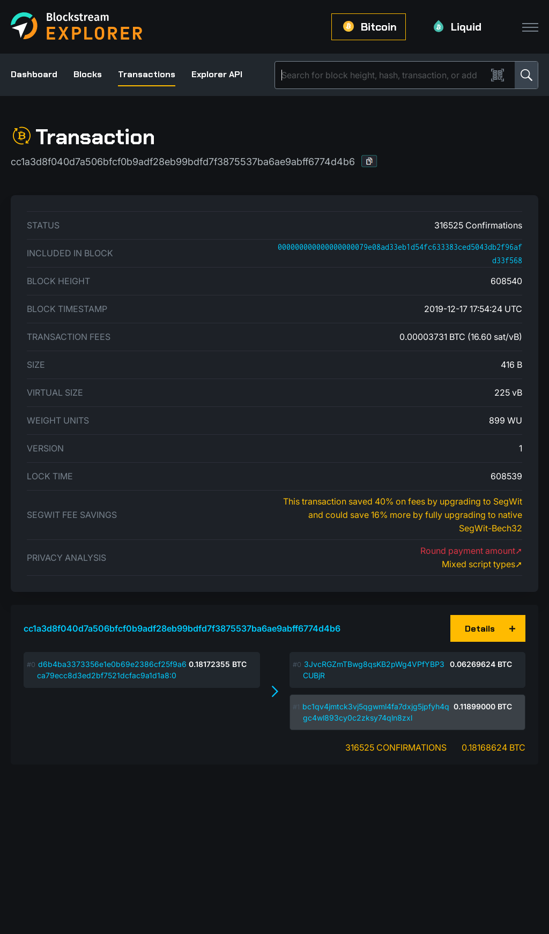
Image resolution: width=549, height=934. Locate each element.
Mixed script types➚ (482, 564)
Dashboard (34, 74)
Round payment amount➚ (471, 550)
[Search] (383, 75)
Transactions (146, 74)
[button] (369, 161)
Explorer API (216, 74)
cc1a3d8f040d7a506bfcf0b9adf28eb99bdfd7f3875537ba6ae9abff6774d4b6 (182, 628)
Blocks (87, 74)
